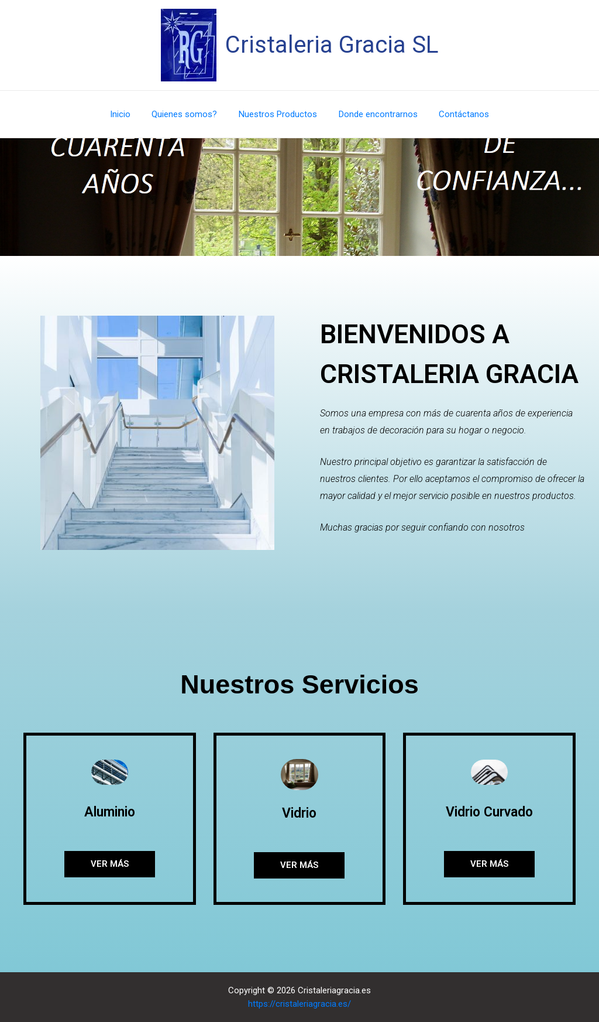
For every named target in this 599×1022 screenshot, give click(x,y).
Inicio (128, 114)
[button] (109, 864)
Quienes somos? (188, 114)
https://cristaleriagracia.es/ (299, 1004)
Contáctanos (456, 114)
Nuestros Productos (278, 114)
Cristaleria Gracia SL (332, 45)
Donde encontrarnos (374, 114)
